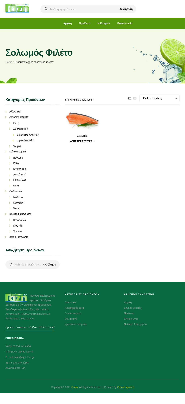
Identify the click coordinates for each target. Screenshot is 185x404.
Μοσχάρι (18, 225)
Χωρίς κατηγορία (18, 236)
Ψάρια (16, 208)
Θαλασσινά (15, 191)
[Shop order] (159, 98)
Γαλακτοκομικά (17, 151)
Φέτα (16, 185)
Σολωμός (82, 136)
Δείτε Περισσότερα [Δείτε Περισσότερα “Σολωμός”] (81, 141)
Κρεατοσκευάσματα (20, 213)
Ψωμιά (17, 146)
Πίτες (16, 123)
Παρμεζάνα (19, 179)
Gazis (74, 387)
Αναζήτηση (126, 9)
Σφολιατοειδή (20, 128)
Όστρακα (18, 202)
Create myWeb (125, 387)
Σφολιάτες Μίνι (25, 140)
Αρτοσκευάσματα (19, 117)
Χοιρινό (17, 231)
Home (8, 62)
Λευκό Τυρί (19, 174)
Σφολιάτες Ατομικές (28, 134)
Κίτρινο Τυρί (20, 168)
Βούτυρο (18, 157)
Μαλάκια (18, 197)
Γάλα (16, 163)
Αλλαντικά (15, 111)
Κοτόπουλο (19, 220)
